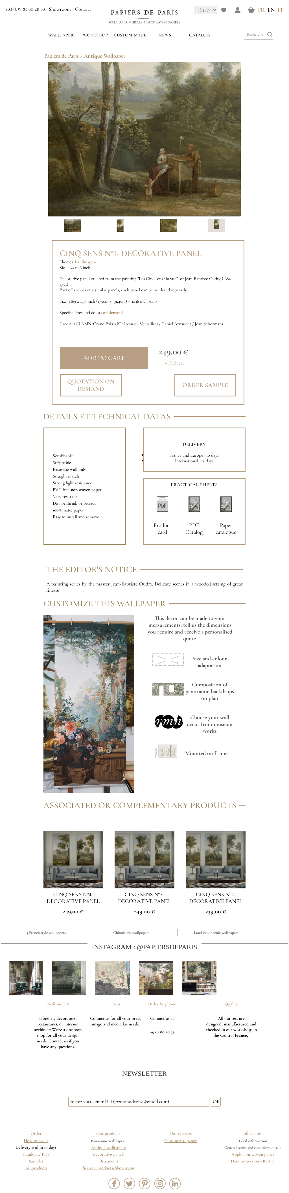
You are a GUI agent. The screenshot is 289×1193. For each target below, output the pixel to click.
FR (261, 9)
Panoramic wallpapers (108, 1140)
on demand (113, 312)
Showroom (60, 9)
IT (280, 9)
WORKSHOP (95, 35)
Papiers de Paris (61, 56)
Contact (83, 9)
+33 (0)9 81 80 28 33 (25, 9)
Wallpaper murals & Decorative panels (144, 22)
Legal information (253, 1140)
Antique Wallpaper (105, 56)
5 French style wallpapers (46, 932)
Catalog (199, 35)
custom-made (130, 35)
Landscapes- (85, 262)
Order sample (205, 385)
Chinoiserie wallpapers (131, 932)
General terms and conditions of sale (252, 1147)
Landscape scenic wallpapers (216, 932)
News (165, 35)
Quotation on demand (90, 385)
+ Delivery (175, 363)
